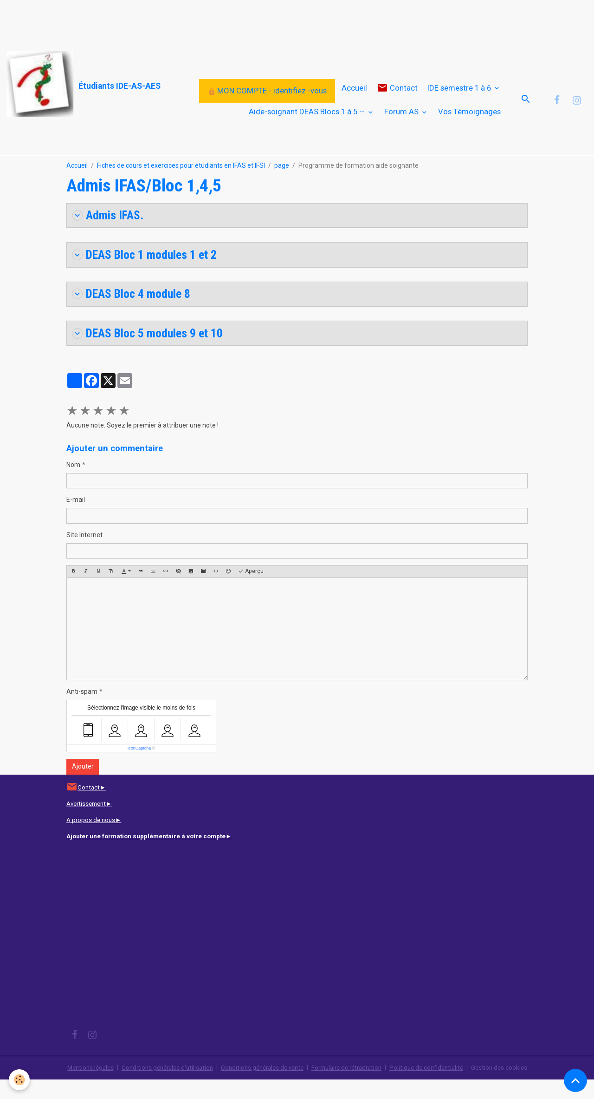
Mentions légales (78, 1087)
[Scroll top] (575, 1080)
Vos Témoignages (469, 120)
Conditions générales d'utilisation (159, 1087)
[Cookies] (19, 1079)
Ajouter (83, 786)
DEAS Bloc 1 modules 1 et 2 (146, 273)
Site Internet (84, 554)
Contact (397, 97)
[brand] (61, 84)
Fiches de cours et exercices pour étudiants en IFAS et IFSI (181, 183)
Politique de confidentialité (435, 1087)
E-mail (75, 519)
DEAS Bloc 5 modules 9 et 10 (149, 352)
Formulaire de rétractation (350, 1087)
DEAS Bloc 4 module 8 (133, 312)
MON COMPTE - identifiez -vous (267, 99)
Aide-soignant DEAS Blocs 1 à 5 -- (308, 120)
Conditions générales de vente (260, 1087)
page (281, 183)
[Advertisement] (169, 21)
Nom (73, 484)
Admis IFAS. (108, 233)
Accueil (354, 96)
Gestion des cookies (511, 1087)
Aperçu (251, 590)
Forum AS (402, 120)
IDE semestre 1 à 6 (460, 96)
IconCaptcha (139, 767)
